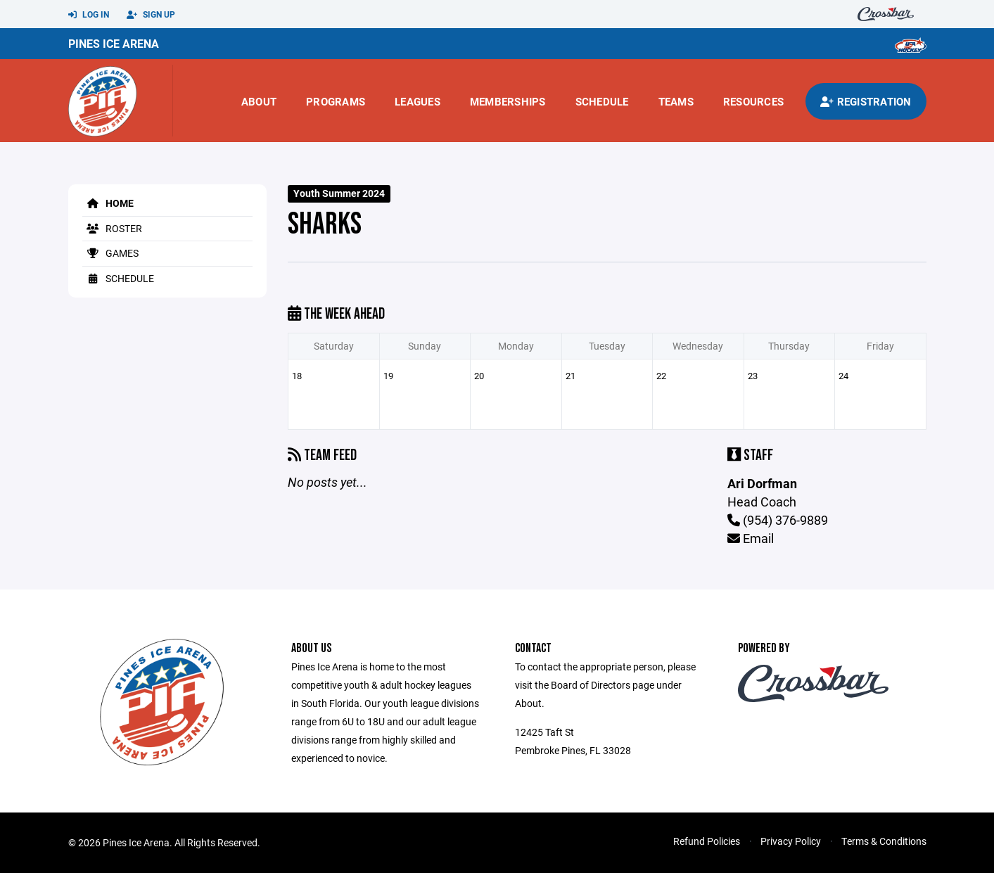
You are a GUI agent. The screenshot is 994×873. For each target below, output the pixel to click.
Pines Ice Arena (113, 43)
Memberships (508, 101)
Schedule (602, 101)
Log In (88, 14)
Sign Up (151, 14)
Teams (676, 101)
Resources (753, 101)
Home (108, 203)
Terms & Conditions (883, 841)
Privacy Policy (790, 841)
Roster (112, 228)
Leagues (417, 101)
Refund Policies (706, 841)
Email (750, 538)
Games (110, 253)
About (258, 101)
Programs (335, 101)
